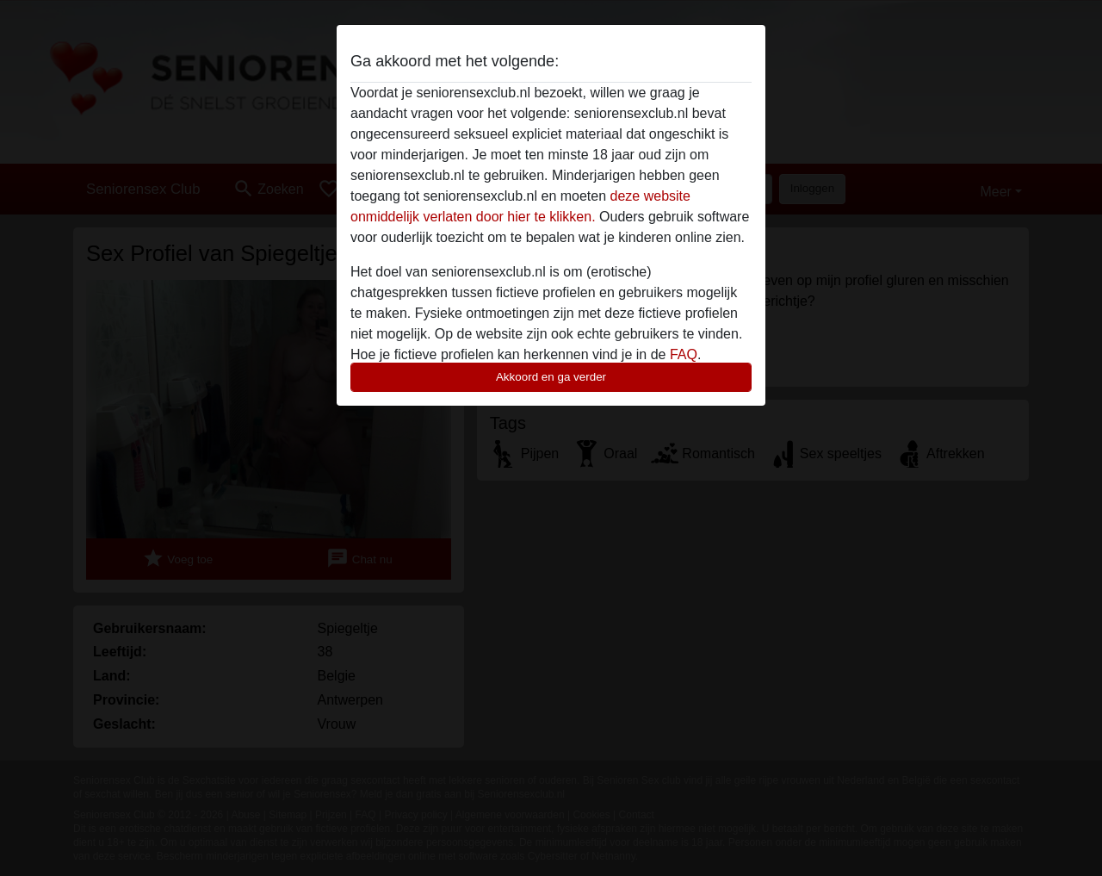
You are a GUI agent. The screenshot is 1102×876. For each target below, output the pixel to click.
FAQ (683, 354)
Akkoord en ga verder (551, 376)
